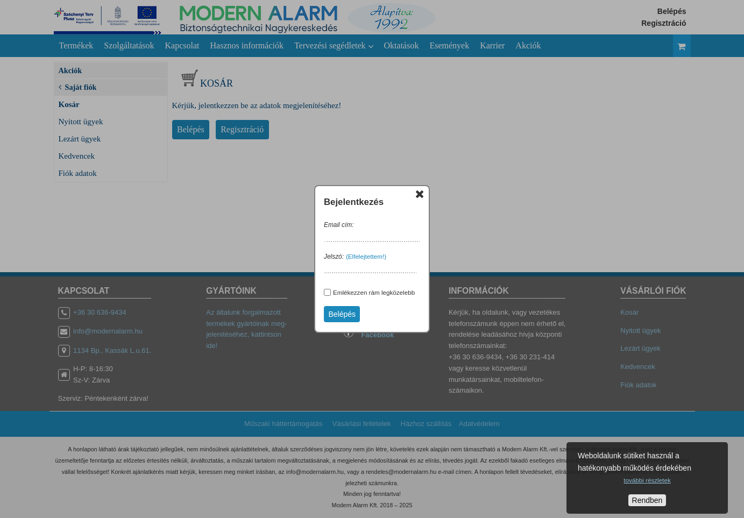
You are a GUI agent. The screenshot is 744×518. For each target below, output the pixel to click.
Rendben (647, 500)
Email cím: (339, 225)
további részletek (646, 480)
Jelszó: (334, 256)
